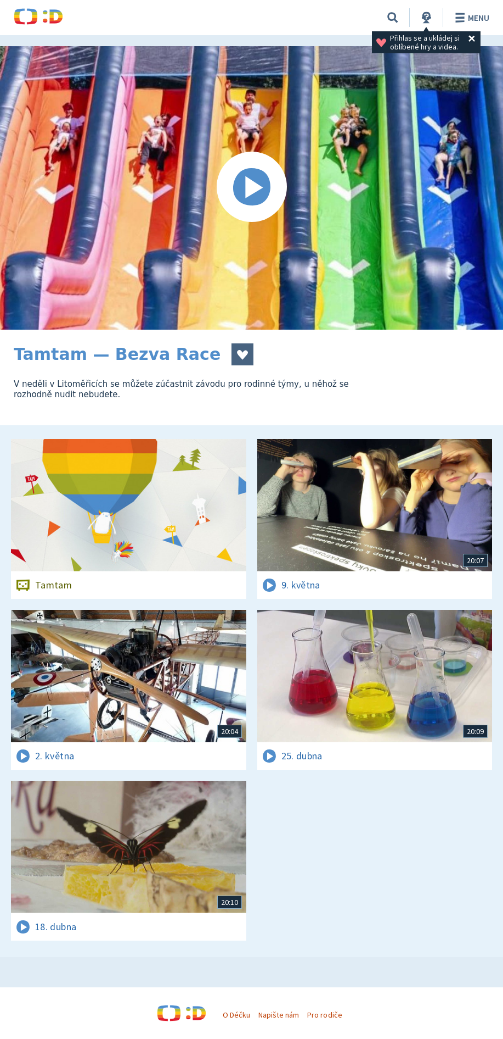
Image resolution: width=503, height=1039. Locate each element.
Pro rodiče (324, 1015)
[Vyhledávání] (392, 17)
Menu (470, 17)
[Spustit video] (251, 188)
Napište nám (278, 1015)
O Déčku (236, 1015)
